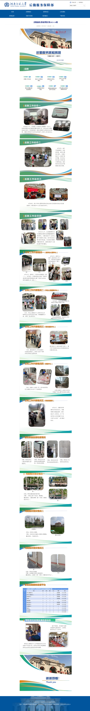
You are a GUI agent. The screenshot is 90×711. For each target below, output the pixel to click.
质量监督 (12, 16)
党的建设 (45, 16)
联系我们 (81, 2)
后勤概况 (29, 12)
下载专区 (62, 16)
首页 (12, 11)
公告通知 (62, 11)
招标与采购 (29, 16)
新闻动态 (45, 11)
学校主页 (74, 2)
